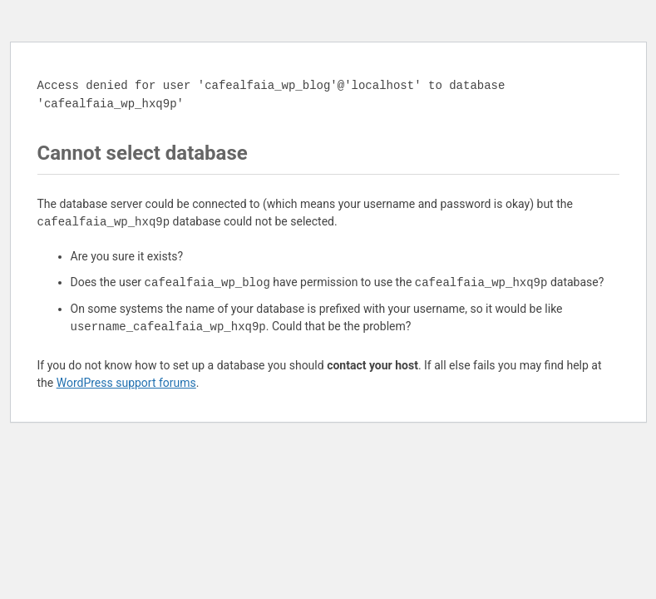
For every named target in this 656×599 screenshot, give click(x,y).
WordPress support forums (126, 382)
